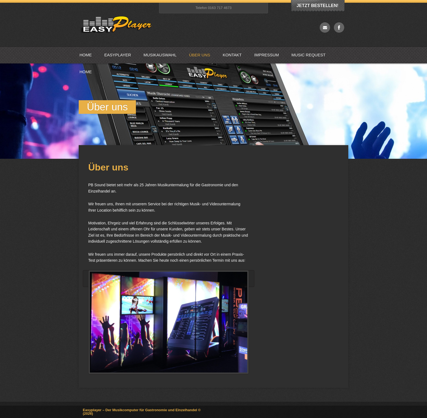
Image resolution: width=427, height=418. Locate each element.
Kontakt (232, 55)
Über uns (199, 55)
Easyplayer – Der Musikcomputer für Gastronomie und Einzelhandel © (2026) (142, 412)
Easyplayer (117, 55)
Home (86, 55)
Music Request (308, 55)
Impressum (266, 55)
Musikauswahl (160, 55)
